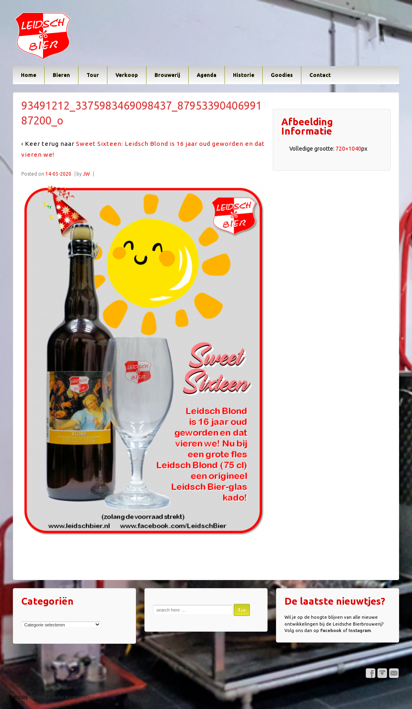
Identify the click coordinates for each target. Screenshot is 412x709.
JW (86, 173)
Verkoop (126, 75)
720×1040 (348, 148)
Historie (243, 75)
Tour (93, 75)
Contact (320, 75)
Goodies (282, 75)
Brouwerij (167, 75)
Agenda (206, 75)
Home (28, 75)
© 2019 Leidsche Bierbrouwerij (61, 697)
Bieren (61, 75)
